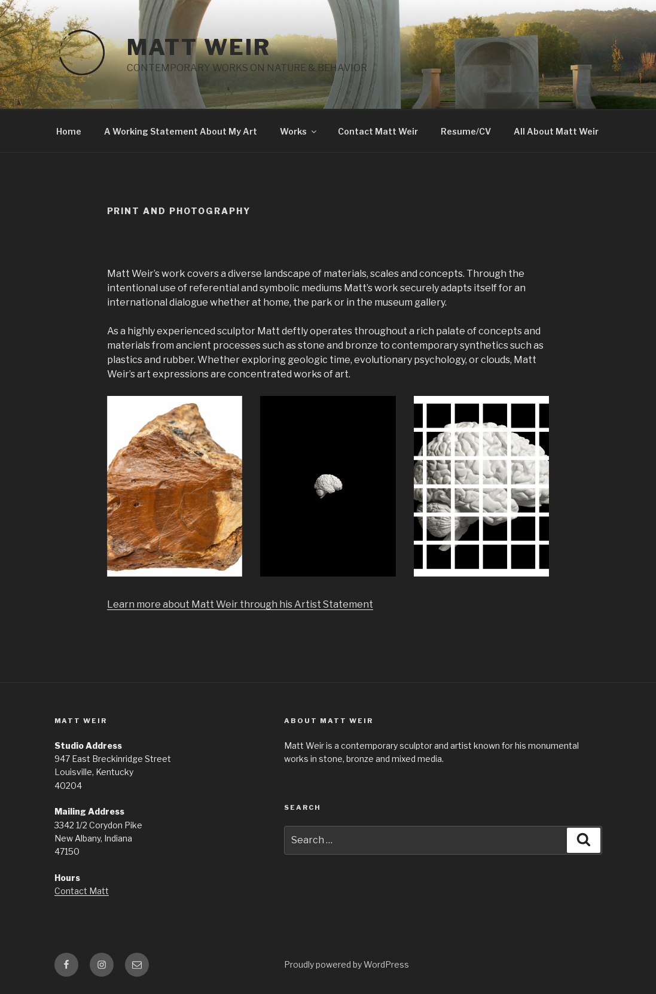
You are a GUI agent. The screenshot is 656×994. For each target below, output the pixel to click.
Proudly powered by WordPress (346, 964)
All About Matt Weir (556, 131)
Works (299, 131)
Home (68, 131)
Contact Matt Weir (378, 131)
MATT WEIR (199, 47)
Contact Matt (81, 891)
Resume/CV (466, 131)
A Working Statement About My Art (180, 131)
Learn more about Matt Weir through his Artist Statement (240, 604)
